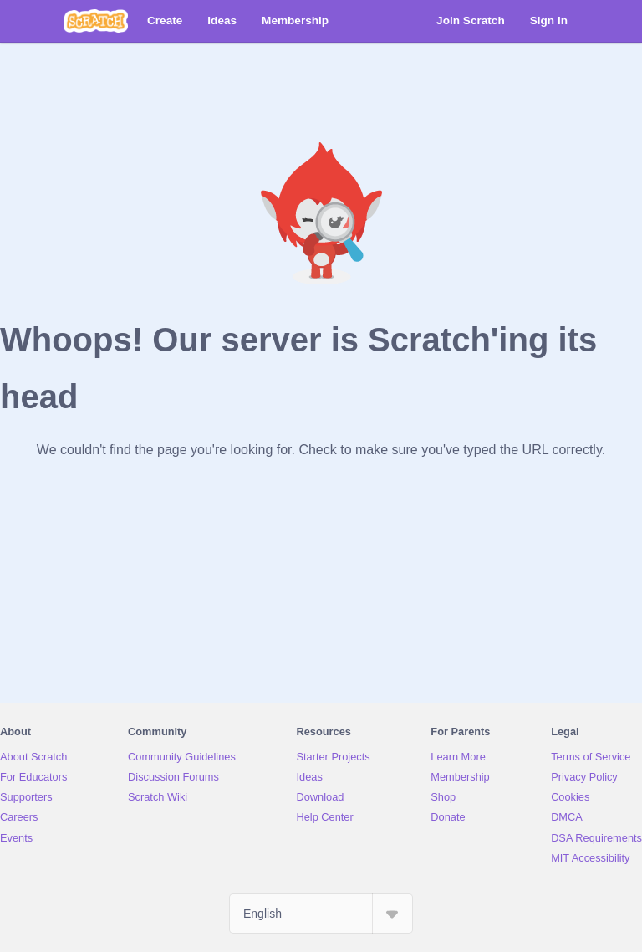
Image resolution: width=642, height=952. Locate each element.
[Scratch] (96, 21)
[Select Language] (321, 913)
